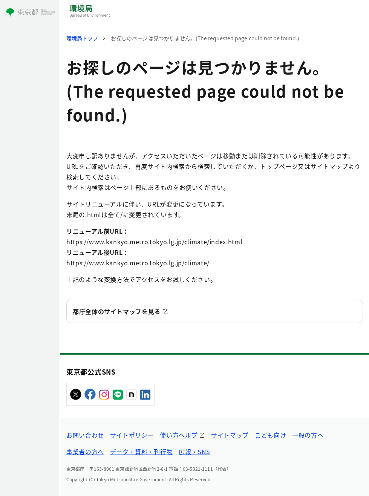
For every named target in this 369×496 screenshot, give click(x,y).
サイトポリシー (132, 434)
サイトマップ (230, 434)
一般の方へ (307, 434)
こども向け (270, 434)
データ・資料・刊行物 (141, 451)
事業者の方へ (85, 451)
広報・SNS (194, 451)
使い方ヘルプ (179, 434)
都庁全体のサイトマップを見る (117, 311)
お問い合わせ (85, 434)
